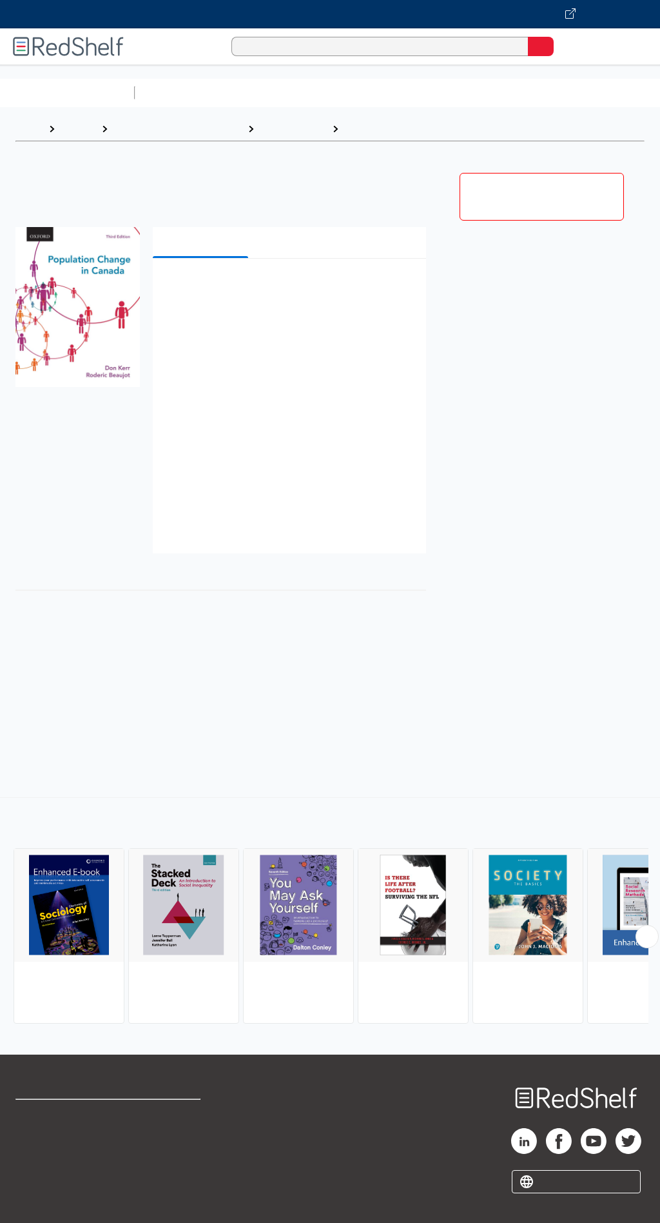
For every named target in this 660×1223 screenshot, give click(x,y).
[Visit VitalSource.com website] (330, 14)
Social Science (293, 129)
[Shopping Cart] (570, 46)
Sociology (368, 129)
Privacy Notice (48, 1172)
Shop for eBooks (53, 1115)
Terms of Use (169, 1115)
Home (29, 129)
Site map (35, 1200)
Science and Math (253, 92)
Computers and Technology (368, 92)
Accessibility (168, 1172)
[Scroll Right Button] (647, 936)
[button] (288, 288)
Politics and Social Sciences (177, 129)
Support (33, 1143)
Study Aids (174, 92)
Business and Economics (500, 92)
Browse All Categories (67, 92)
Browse (78, 129)
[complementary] (330, 912)
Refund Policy (170, 1143)
